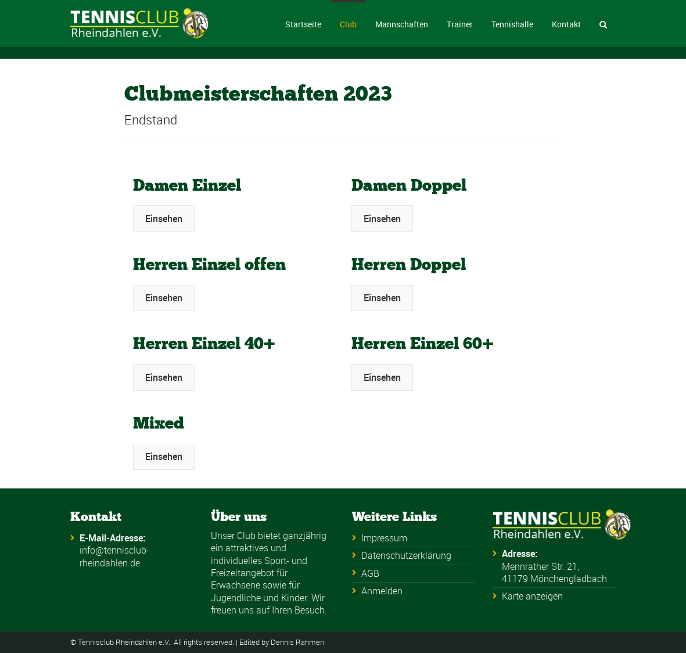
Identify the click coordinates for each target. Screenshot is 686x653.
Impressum (384, 537)
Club (348, 24)
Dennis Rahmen (297, 642)
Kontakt (566, 24)
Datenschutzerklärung (406, 555)
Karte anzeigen (532, 596)
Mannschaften (401, 24)
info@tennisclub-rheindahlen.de (114, 556)
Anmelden (382, 590)
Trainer (460, 24)
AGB (370, 573)
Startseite (303, 24)
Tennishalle (512, 24)
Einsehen (163, 218)
